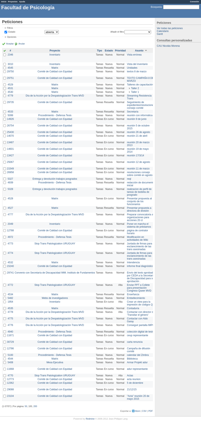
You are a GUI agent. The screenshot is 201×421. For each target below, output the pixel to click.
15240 (10, 266)
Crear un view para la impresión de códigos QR (141, 303)
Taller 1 (135, 92)
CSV (144, 411)
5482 (10, 298)
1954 (10, 301)
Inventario (54, 54)
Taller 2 (135, 88)
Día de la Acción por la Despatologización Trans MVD (55, 95)
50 (26, 406)
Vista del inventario (137, 64)
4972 (10, 237)
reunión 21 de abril (137, 135)
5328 (10, 189)
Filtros (10, 28)
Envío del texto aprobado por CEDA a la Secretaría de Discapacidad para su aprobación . (141, 277)
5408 (10, 362)
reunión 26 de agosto (138, 132)
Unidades (132, 67)
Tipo (99, 50)
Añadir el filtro (117, 32)
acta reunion (133, 379)
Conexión (194, 1)
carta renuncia (134, 341)
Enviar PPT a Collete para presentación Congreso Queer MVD (139, 288)
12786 (10, 348)
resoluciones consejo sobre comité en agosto (139, 174)
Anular (21, 43)
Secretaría (132, 111)
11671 (10, 335)
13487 (10, 142)
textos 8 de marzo (136, 71)
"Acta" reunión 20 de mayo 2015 (138, 397)
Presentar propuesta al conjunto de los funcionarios (139, 201)
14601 (10, 149)
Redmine (90, 419)
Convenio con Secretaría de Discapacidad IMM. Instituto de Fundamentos (55, 272)
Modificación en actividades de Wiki (137, 238)
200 (35, 406)
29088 (10, 389)
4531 (10, 88)
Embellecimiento (136, 298)
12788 (10, 230)
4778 (10, 312)
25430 (10, 132)
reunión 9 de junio (136, 119)
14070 (10, 135)
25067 (10, 162)
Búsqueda (156, 7)
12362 (10, 382)
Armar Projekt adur (137, 362)
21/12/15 (132, 389)
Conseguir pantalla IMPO (140, 325)
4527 (10, 208)
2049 (10, 223)
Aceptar (10, 43)
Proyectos (12, 1)
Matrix (54, 67)
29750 (10, 71)
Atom (137, 411)
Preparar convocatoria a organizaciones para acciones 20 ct (140, 217)
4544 (10, 358)
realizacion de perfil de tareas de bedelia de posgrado (139, 192)
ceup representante (137, 335)
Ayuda (22, 1)
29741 (10, 272)
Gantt (160, 34)
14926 (10, 119)
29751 (10, 78)
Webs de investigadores (55, 298)
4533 (10, 111)
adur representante (137, 369)
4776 (10, 325)
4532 (10, 262)
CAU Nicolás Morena (168, 45)
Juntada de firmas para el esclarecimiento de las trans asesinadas (141, 246)
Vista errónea (134, 54)
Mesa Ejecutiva (54, 362)
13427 (10, 155)
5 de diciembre (135, 382)
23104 (10, 396)
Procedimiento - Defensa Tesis (55, 115)
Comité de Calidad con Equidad (54, 71)
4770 (10, 375)
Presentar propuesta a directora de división (139, 209)
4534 (10, 294)
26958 (10, 172)
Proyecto (55, 50)
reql (129, 178)
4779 (10, 95)
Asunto (139, 50)
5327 (10, 178)
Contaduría (133, 308)
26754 (10, 125)
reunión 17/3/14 (135, 155)
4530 (10, 92)
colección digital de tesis (140, 331)
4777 (10, 214)
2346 (10, 54)
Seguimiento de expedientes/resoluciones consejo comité (141, 105)
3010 (10, 64)
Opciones (11, 37)
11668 (10, 369)
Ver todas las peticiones (170, 28)
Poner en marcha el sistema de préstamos (139, 225)
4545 (10, 67)
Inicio (3, 1)
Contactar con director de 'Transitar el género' (141, 313)
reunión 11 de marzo (138, 168)
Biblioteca (132, 358)
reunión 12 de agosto (138, 162)
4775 (10, 318)
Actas (130, 375)
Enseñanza (133, 294)
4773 (10, 243)
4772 (10, 285)
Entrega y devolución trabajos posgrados (55, 178)
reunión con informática (139, 115)
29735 (10, 102)
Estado (11, 32)
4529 (10, 84)
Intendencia (133, 262)
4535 (10, 308)
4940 (10, 331)
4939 (10, 182)
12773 (10, 379)
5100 (10, 355)
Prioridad (120, 50)
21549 (10, 168)
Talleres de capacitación (140, 84)
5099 (10, 115)
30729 (10, 341)
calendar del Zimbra (138, 355)
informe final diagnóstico (140, 266)
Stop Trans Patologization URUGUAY (54, 243)
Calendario (163, 31)
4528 (10, 198)
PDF (150, 411)
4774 (10, 253)
